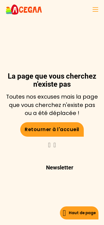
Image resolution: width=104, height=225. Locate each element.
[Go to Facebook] (55, 145)
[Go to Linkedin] (49, 145)
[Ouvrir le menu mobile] (95, 9)
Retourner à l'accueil (52, 129)
